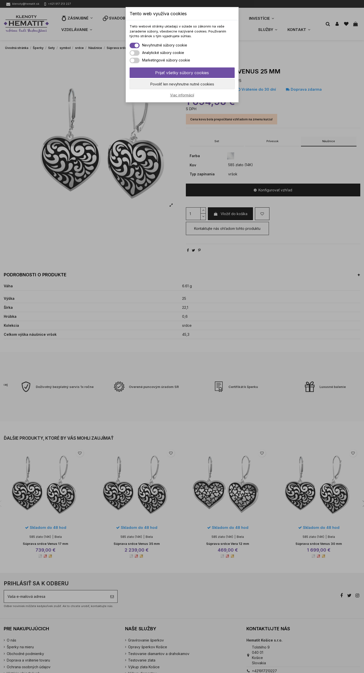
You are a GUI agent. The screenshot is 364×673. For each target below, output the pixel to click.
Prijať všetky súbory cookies (182, 72)
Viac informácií (182, 95)
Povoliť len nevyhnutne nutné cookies (182, 84)
